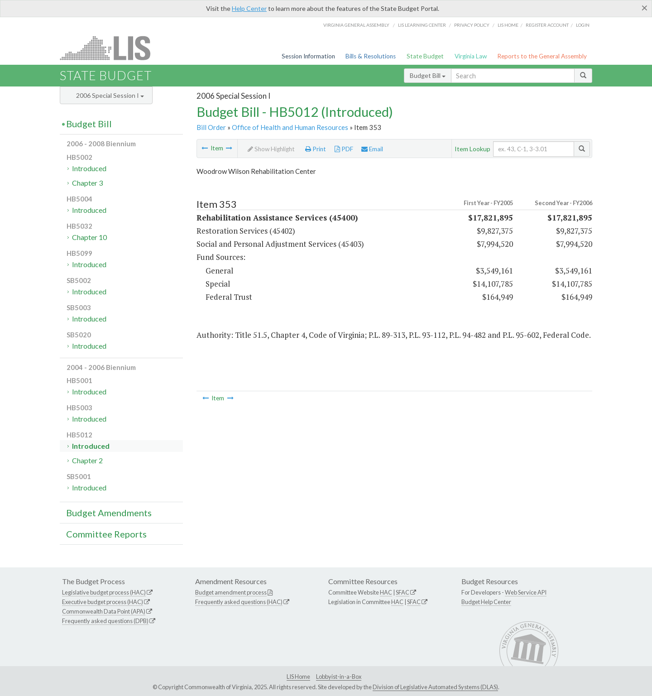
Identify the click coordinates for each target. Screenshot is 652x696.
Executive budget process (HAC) (102, 601)
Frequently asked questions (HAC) (239, 601)
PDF (344, 149)
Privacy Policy (471, 25)
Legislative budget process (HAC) (104, 592)
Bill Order (211, 127)
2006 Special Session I (110, 95)
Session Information (308, 56)
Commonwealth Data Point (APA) (103, 611)
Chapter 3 (87, 182)
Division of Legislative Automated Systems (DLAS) (435, 687)
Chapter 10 (89, 237)
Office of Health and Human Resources (290, 127)
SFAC (402, 592)
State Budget (425, 56)
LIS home (508, 25)
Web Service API (526, 592)
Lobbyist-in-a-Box (338, 676)
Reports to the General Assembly (542, 56)
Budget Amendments (109, 512)
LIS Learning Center (422, 25)
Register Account (547, 25)
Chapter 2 (87, 460)
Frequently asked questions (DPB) (105, 620)
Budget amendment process (231, 592)
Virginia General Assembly (356, 25)
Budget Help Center (486, 601)
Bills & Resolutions (370, 56)
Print (315, 149)
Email (372, 149)
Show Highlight (271, 149)
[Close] (644, 8)
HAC (386, 592)
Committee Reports (106, 533)
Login (583, 25)
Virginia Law (471, 56)
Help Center (249, 8)
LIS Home (298, 676)
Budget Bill (428, 75)
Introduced (89, 168)
